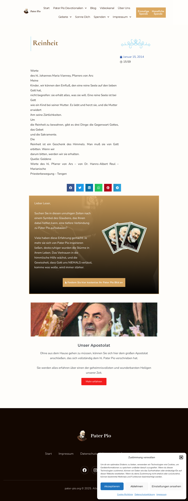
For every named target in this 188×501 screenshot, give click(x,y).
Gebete (65, 17)
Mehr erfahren (94, 381)
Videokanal (107, 8)
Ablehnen (137, 486)
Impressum (161, 494)
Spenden (101, 17)
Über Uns (124, 8)
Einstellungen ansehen (166, 486)
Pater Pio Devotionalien (69, 8)
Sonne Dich (82, 17)
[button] (181, 457)
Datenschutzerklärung (145, 494)
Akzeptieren (112, 486)
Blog (93, 8)
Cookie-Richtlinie (125, 494)
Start (46, 8)
